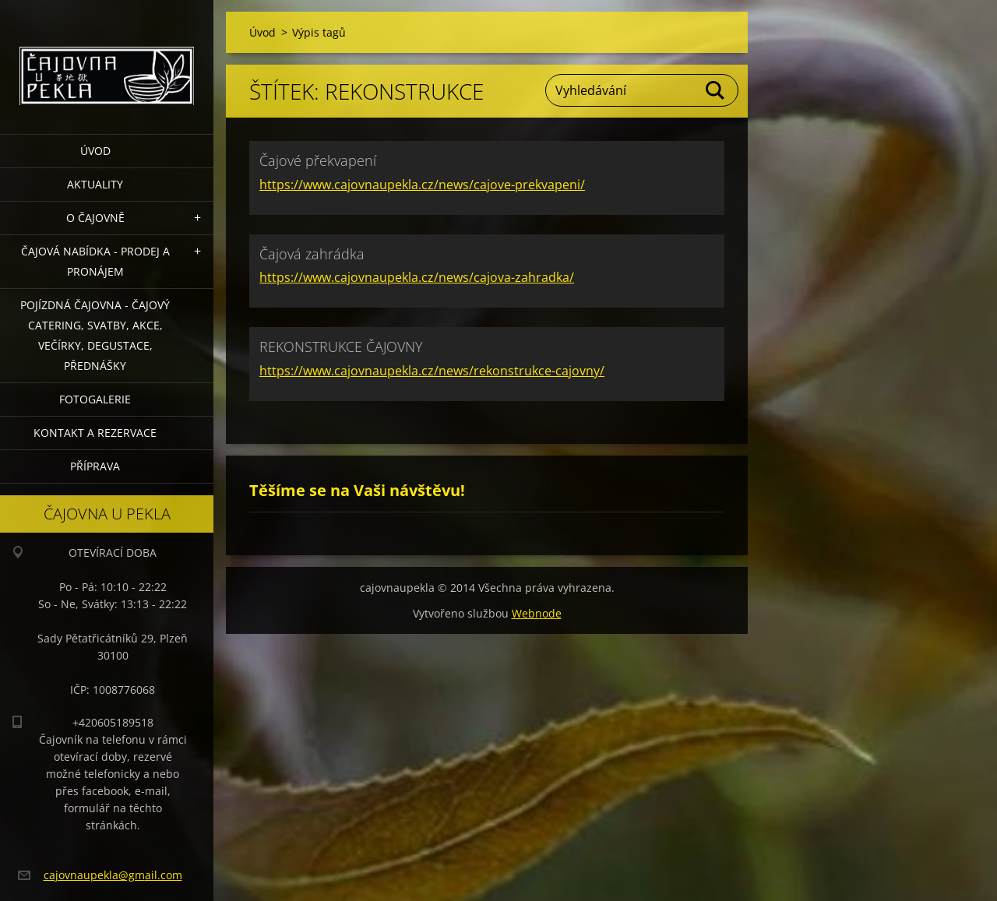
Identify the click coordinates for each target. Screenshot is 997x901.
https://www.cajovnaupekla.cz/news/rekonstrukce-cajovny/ (431, 370)
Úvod (95, 150)
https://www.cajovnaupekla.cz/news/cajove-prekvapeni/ (422, 184)
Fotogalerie (95, 399)
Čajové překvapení (317, 160)
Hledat (716, 90)
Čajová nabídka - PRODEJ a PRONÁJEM (95, 261)
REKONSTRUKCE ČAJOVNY (341, 346)
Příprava (95, 466)
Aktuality (95, 184)
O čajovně (95, 217)
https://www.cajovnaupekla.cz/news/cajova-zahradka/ (416, 277)
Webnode (537, 613)
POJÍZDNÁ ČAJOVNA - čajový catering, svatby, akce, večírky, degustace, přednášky (95, 335)
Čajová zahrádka (312, 254)
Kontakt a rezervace (95, 432)
